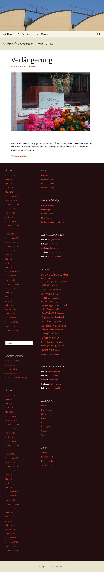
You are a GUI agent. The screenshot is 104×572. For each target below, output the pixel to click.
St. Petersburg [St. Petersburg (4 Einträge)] (48, 341)
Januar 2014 (10, 313)
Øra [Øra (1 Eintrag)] (53, 355)
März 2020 (9, 192)
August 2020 (10, 175)
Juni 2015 (9, 255)
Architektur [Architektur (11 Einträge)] (60, 274)
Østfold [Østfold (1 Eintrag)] (57, 355)
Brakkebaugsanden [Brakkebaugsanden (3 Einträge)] (50, 281)
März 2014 (9, 305)
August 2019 (10, 208)
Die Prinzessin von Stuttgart (52, 222)
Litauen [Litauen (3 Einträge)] (55, 298)
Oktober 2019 (11, 200)
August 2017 (10, 229)
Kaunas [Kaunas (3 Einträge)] (56, 294)
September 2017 (12, 225)
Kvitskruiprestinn (48, 205)
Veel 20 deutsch (24, 34)
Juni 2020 (9, 179)
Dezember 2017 (11, 221)
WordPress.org (47, 187)
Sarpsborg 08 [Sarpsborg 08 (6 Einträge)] (49, 326)
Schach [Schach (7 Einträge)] (62, 326)
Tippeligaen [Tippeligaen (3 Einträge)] (58, 345)
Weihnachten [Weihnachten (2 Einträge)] (46, 354)
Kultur (43, 418)
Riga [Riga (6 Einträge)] (43, 317)
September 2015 (12, 246)
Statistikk (45, 431)
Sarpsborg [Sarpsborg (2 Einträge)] (57, 321)
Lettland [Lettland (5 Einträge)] (46, 298)
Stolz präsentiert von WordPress (52, 566)
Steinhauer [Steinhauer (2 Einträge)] (60, 342)
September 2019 (12, 204)
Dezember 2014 (11, 271)
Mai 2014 (8, 296)
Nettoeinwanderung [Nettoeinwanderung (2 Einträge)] (49, 301)
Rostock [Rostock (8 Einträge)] (59, 317)
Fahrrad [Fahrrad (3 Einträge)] (53, 284)
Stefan (44, 248)
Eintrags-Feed (47, 179)
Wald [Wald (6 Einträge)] (58, 350)
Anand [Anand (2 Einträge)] (49, 275)
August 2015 (10, 250)
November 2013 (11, 322)
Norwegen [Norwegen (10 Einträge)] (48, 305)
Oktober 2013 (11, 326)
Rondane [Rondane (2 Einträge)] (50, 317)
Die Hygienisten (53, 239)
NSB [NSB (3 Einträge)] (58, 305)
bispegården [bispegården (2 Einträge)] (46, 278)
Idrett (43, 414)
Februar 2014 (10, 309)
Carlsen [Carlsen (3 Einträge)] (63, 281)
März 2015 (9, 267)
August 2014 (10, 288)
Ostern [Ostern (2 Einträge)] (44, 309)
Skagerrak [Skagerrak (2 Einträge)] (59, 329)
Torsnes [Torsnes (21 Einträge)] (47, 350)
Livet (43, 422)
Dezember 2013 (11, 317)
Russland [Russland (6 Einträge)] (46, 321)
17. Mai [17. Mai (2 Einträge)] (44, 275)
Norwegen (45, 426)
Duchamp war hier (54, 256)
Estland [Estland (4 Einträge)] (45, 284)
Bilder (33, 66)
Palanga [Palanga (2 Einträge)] (50, 309)
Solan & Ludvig (47, 213)
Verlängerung (31, 60)
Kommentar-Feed (48, 183)
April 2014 (9, 301)
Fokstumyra (46, 209)
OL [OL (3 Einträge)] (61, 305)
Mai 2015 (8, 259)
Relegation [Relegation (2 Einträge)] (59, 313)
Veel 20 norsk (42, 34)
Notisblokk (7, 34)
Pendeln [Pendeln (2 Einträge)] (56, 309)
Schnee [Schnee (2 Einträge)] (51, 329)
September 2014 (12, 284)
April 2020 (9, 187)
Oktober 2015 (11, 242)
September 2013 (12, 330)
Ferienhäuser (46, 410)
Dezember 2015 (11, 238)
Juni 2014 (9, 292)
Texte (43, 435)
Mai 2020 (8, 183)
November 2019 (11, 196)
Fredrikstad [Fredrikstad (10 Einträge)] (49, 289)
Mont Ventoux (46, 218)
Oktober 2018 (11, 213)
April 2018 (9, 217)
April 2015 (9, 263)
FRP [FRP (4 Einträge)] (59, 289)
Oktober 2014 (11, 280)
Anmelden (45, 175)
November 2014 (11, 276)
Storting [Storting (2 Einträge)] (44, 345)
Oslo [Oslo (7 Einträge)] (66, 305)
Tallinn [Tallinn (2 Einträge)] (50, 345)
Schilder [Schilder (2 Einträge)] (44, 329)
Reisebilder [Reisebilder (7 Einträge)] (48, 312)
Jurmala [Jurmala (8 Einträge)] (46, 294)
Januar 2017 (10, 234)
